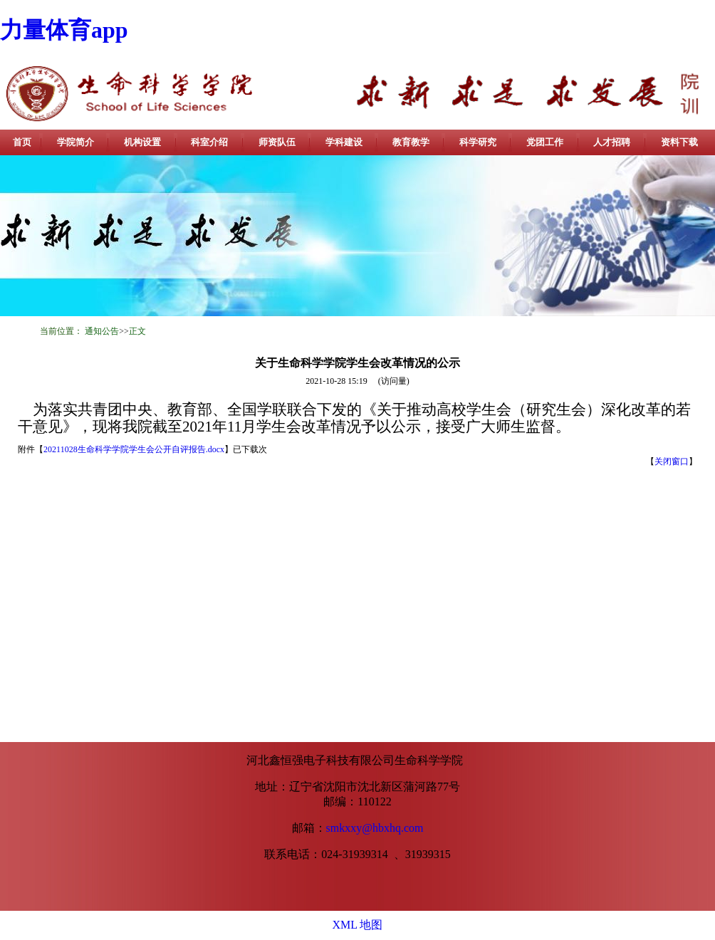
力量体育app (64, 30)
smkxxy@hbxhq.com (375, 828)
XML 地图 (358, 925)
